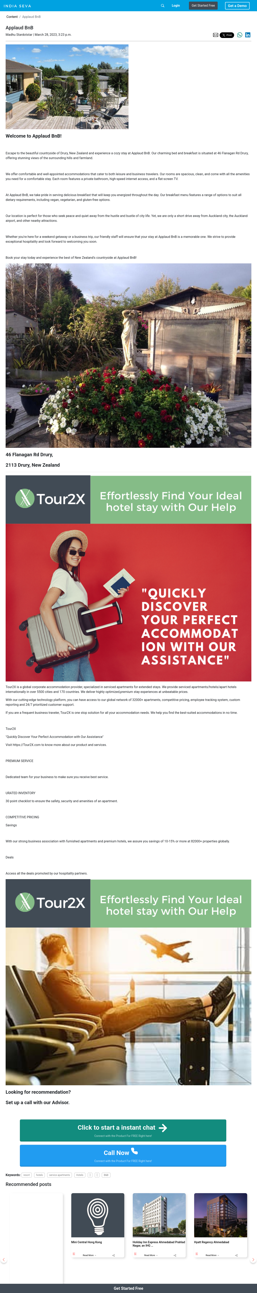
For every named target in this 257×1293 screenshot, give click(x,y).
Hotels (79, 1175)
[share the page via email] (215, 35)
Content (12, 17)
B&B (106, 1175)
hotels (39, 1175)
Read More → (89, 1255)
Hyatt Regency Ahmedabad (211, 1242)
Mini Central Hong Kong (86, 1242)
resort (26, 1175)
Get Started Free (203, 5)
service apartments (59, 1175)
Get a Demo (237, 6)
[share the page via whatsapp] (240, 35)
